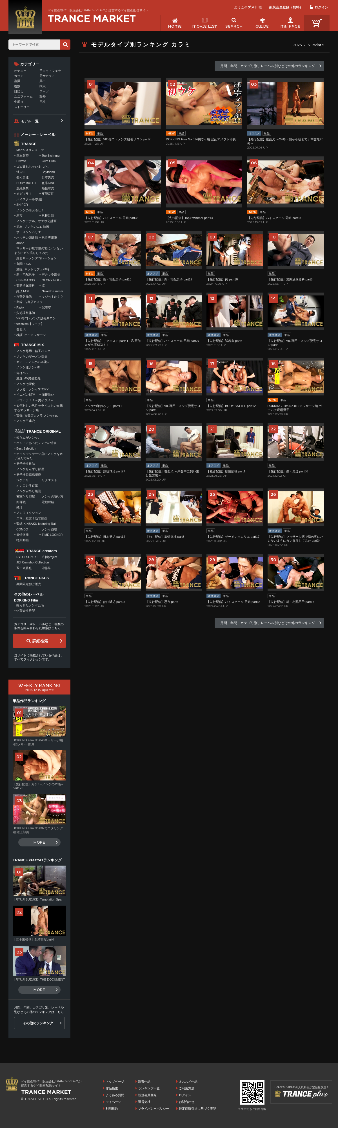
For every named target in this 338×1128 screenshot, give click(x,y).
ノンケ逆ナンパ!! (28, 367)
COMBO (22, 529)
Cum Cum (49, 161)
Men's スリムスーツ (30, 150)
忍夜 (19, 215)
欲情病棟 (22, 534)
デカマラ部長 (51, 274)
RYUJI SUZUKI (26, 557)
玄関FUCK (23, 264)
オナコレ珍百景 (27, 485)
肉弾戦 (21, 502)
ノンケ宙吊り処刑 (28, 491)
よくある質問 (115, 1095)
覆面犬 (21, 329)
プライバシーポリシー (153, 1108)
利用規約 (112, 1108)
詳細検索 (40, 641)
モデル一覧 (30, 121)
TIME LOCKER (52, 534)
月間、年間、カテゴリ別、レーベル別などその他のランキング (267, 66)
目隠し (18, 91)
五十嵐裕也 (24, 568)
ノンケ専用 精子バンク (33, 351)
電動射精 (48, 502)
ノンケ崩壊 (49, 529)
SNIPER (22, 204)
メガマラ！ (24, 193)
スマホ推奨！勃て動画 (31, 518)
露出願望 (22, 155)
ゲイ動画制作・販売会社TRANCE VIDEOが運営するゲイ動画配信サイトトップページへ (92, 18)
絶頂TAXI (22, 291)
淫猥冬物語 (24, 296)
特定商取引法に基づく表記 (197, 1108)
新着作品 (144, 1081)
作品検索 (112, 1088)
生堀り (18, 101)
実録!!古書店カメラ (29, 302)
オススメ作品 (188, 1081)
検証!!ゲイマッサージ (31, 335)
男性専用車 (49, 237)
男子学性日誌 (25, 463)
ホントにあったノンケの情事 (36, 442)
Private (21, 161)
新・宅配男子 (25, 274)
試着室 (46, 307)
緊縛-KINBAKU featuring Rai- (36, 523)
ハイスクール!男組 (29, 199)
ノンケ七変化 (25, 384)
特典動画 (22, 540)
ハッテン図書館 (27, 237)
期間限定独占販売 (28, 584)
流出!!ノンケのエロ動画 (32, 226)
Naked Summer (52, 291)
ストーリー (22, 107)
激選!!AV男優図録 (28, 378)
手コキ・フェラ (50, 70)
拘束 (42, 86)
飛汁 (19, 507)
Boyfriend (48, 172)
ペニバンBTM (25, 394)
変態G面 (48, 193)
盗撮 (17, 81)
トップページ (115, 1081)
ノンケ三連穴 (25, 421)
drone (20, 243)
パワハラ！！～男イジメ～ (35, 400)
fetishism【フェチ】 (30, 324)
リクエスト (49, 480)
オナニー (20, 70)
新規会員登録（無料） (286, 7)
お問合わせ (186, 1101)
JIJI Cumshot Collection (32, 562)
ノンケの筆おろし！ (30, 210)
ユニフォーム (23, 96)
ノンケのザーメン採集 (31, 356)
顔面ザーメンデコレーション (36, 258)
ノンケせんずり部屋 (30, 469)
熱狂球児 (48, 188)
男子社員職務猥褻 (28, 474)
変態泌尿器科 (25, 285)
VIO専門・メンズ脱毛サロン (36, 318)
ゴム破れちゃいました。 (33, 166)
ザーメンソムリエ (28, 232)
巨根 (42, 101)
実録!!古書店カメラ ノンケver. (37, 415)
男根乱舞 (48, 215)
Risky (20, 307)
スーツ (44, 91)
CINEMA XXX (25, 280)
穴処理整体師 (25, 313)
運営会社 (144, 1101)
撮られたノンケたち (30, 605)
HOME (175, 26)
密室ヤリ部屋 (25, 496)
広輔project (49, 557)
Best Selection (26, 448)
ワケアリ (22, 480)
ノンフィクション (28, 512)
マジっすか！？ (52, 296)
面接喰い (48, 394)
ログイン (321, 7)
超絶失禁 (22, 188)
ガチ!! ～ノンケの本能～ (33, 362)
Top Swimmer (51, 155)
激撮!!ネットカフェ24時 (32, 269)
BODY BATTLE (26, 183)
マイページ (113, 1101)
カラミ (18, 76)
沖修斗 (46, 568)
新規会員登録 (147, 1095)
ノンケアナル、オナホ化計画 (36, 221)
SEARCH (234, 26)
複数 (17, 86)
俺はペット (24, 373)
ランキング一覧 (149, 1088)
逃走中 (21, 172)
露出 (42, 81)
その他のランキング (38, 1023)
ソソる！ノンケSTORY (32, 389)
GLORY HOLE (52, 280)
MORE (39, 842)
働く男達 (22, 177)
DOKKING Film (26, 600)
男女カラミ (47, 76)
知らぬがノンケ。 (28, 437)
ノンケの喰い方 (52, 496)
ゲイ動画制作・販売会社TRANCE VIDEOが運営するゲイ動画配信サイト (98, 10)
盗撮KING (48, 183)
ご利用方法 (186, 1088)
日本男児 (48, 177)
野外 (42, 96)
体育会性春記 (25, 610)
